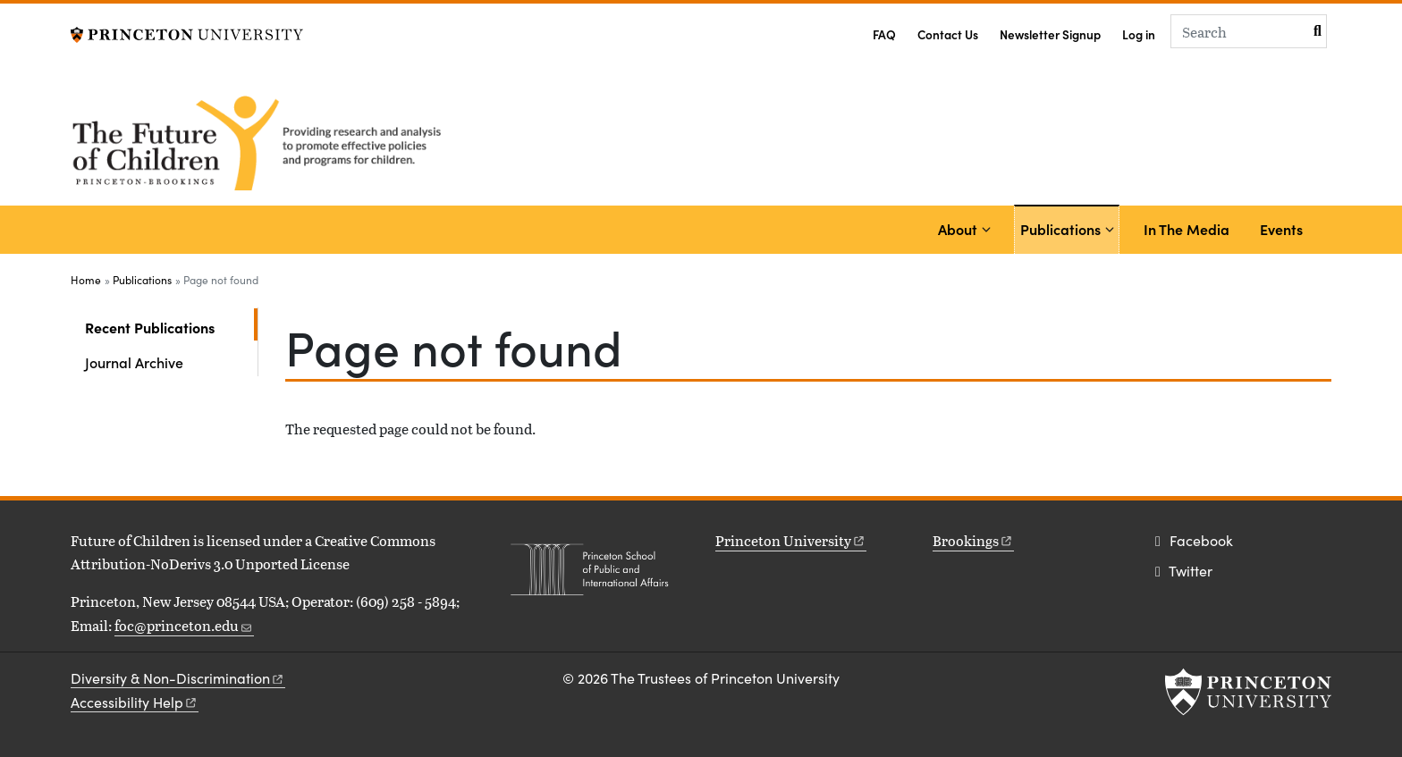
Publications (1063, 227)
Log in (1138, 34)
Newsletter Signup (1050, 34)
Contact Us (947, 34)
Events (1281, 229)
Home (86, 280)
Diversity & (178, 678)
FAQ (884, 34)
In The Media (1186, 229)
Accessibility (134, 702)
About (957, 229)
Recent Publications (171, 326)
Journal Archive (134, 362)
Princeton (790, 540)
